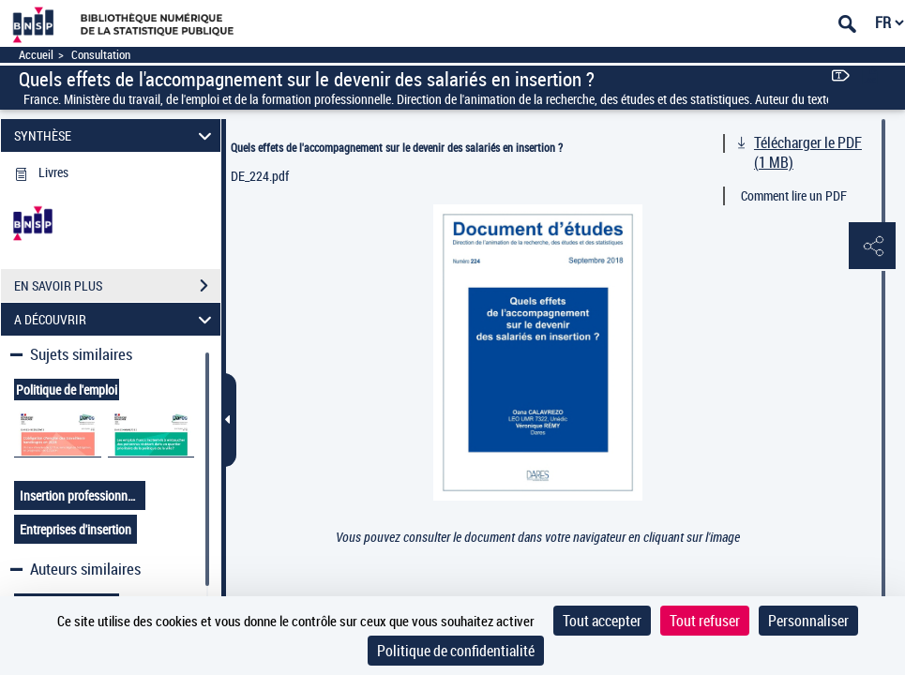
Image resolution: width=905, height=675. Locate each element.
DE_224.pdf (260, 176)
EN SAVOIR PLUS (117, 286)
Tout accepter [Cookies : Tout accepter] (602, 620)
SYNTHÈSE (116, 135)
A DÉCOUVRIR (116, 319)
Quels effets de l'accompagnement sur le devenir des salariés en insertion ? (397, 147)
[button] (872, 246)
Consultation (100, 55)
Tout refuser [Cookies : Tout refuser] (705, 620)
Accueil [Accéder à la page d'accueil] (36, 55)
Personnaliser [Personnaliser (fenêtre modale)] (808, 620)
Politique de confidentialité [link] (456, 650)
